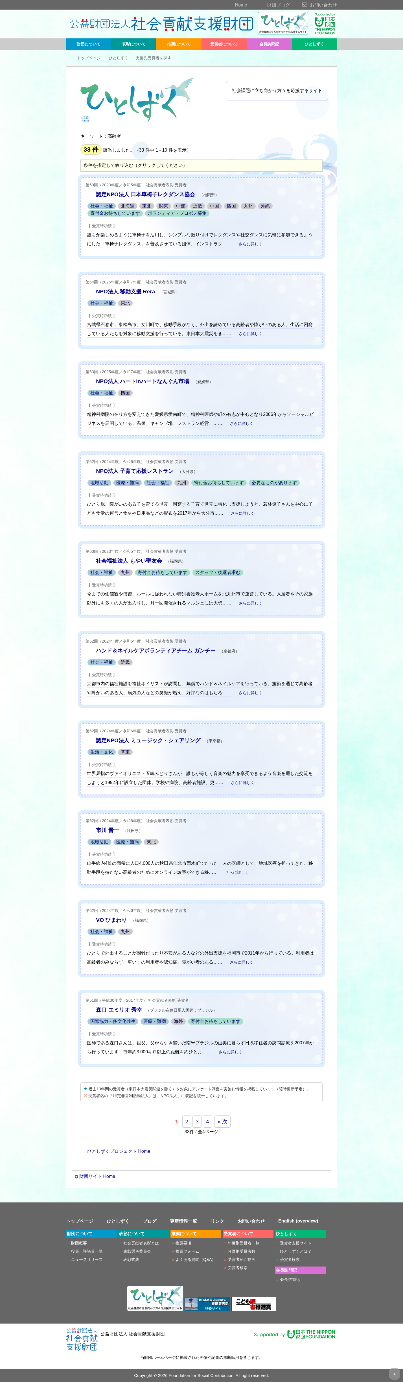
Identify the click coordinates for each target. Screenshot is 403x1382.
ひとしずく (314, 44)
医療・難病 (127, 482)
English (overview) (298, 1221)
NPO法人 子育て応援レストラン (135, 471)
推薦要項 (183, 1243)
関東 (163, 206)
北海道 (127, 206)
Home (231, 5)
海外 (178, 1021)
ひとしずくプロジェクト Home (115, 1151)
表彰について (134, 44)
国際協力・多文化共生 (112, 1021)
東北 (146, 206)
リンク (217, 1221)
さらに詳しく (247, 244)
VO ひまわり (111, 920)
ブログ (149, 1221)
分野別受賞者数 (241, 1251)
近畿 (197, 206)
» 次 (222, 1122)
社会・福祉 (101, 206)
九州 (248, 206)
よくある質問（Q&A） (196, 1259)
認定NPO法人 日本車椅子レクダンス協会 (145, 194)
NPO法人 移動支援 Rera (125, 291)
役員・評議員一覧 (87, 1251)
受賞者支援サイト (296, 1243)
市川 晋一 (107, 830)
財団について (88, 44)
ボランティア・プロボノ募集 (177, 213)
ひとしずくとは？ (296, 1251)
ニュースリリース (87, 1259)
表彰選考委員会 (137, 1251)
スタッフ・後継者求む (217, 572)
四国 (231, 206)
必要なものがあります (274, 482)
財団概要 (79, 1243)
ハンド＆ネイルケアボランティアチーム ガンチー (155, 651)
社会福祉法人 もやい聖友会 (129, 561)
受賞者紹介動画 (241, 1259)
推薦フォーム (187, 1251)
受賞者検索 (238, 1267)
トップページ (84, 58)
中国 (214, 206)
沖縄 (265, 206)
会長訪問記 (269, 44)
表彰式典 (131, 1259)
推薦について (179, 44)
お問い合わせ (314, 5)
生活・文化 (101, 752)
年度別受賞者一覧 (243, 1243)
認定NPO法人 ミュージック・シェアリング (148, 740)
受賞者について (224, 44)
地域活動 (99, 482)
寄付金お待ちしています (115, 213)
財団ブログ (269, 5)
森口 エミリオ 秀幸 (119, 1010)
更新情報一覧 (183, 1221)
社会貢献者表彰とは (141, 1243)
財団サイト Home (97, 1176)
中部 (180, 206)
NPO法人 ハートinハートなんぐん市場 (142, 381)
